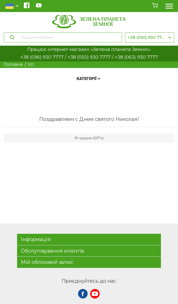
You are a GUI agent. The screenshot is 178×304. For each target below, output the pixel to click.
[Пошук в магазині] (69, 37)
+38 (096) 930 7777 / (44, 57)
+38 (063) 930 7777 (136, 57)
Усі (31, 64)
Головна (13, 64)
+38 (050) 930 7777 (147, 37)
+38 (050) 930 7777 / (91, 57)
